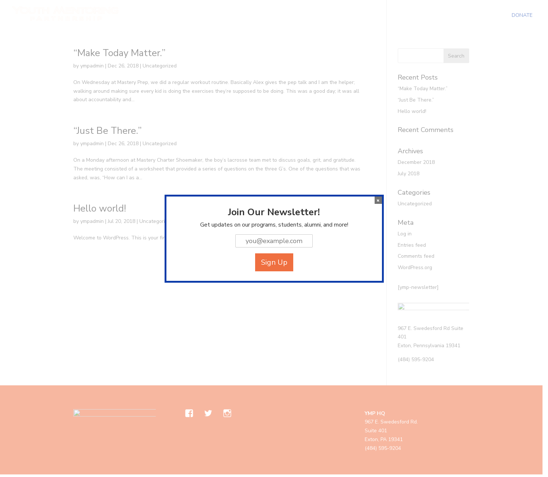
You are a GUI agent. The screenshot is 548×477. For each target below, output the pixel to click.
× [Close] (378, 200)
